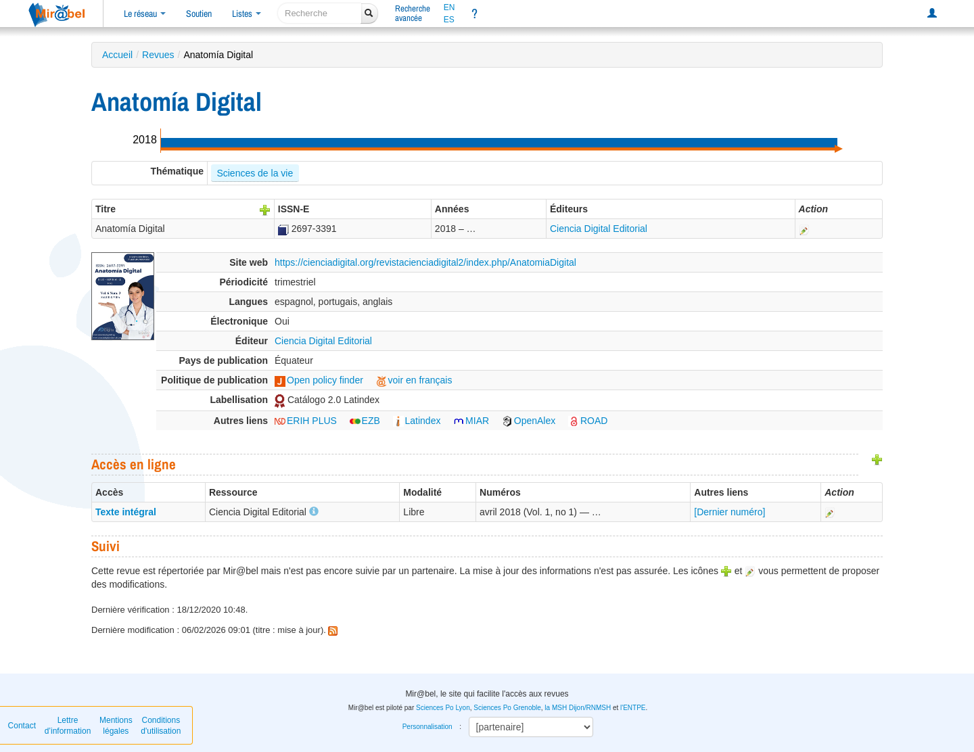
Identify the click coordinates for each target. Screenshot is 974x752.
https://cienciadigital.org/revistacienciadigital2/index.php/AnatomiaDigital (425, 262)
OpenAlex (528, 420)
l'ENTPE (632, 707)
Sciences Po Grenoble (507, 707)
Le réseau (145, 13)
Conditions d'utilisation (161, 725)
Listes (246, 13)
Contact (22, 725)
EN (449, 7)
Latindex (417, 420)
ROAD (587, 420)
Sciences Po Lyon (443, 707)
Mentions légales (116, 725)
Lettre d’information (68, 725)
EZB (365, 420)
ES (449, 19)
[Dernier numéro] (729, 512)
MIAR (471, 420)
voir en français (414, 380)
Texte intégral (125, 512)
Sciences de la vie (254, 173)
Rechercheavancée (412, 13)
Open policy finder (319, 380)
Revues (158, 54)
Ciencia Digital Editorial (598, 228)
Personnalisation (427, 726)
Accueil (117, 54)
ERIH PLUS (306, 420)
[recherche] (319, 13)
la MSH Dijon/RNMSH (577, 707)
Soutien (199, 13)
